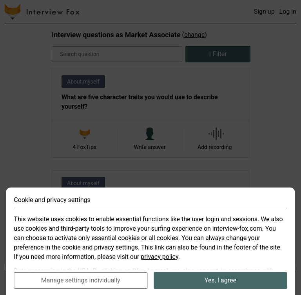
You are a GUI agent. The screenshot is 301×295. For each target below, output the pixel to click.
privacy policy (159, 264)
